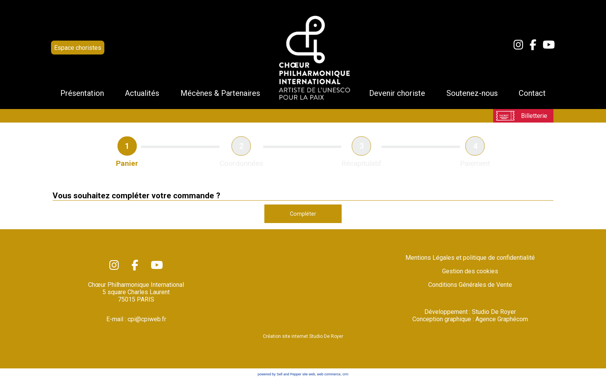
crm (345, 374)
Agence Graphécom (501, 319)
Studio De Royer (494, 311)
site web (308, 374)
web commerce (328, 374)
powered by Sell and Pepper (279, 374)
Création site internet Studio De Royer (303, 336)
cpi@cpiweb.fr (147, 319)
